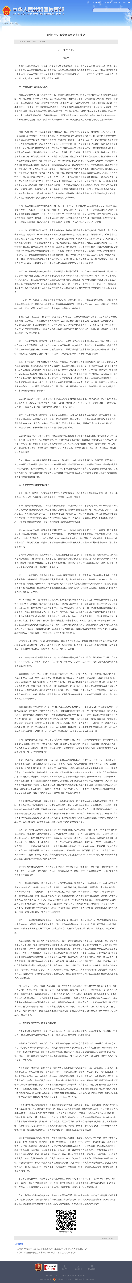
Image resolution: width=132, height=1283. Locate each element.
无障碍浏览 (117, 2)
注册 (128, 2)
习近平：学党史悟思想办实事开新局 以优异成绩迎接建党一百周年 (46, 1252)
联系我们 (92, 1269)
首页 (11, 24)
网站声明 (64, 1269)
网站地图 (78, 1269)
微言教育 (108, 2)
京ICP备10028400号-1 (45, 1279)
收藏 (44, 41)
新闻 (16, 24)
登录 (124, 2)
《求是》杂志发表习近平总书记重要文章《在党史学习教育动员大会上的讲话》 (52, 1249)
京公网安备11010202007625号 (66, 1279)
